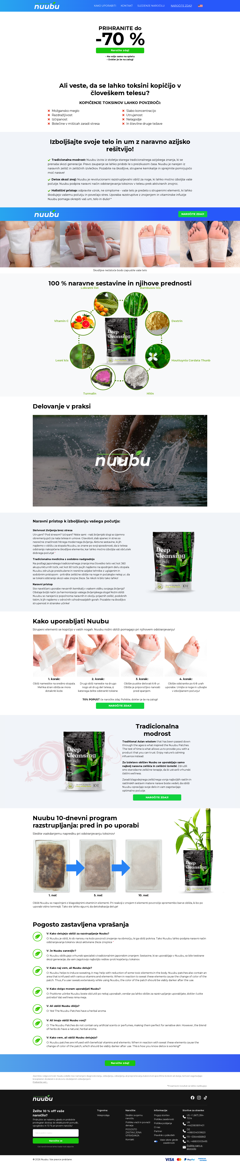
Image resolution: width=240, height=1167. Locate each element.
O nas (157, 1127)
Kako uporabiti (105, 6)
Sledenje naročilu (151, 6)
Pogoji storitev (162, 1115)
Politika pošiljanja (163, 1123)
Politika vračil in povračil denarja (138, 1124)
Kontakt (127, 6)
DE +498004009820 (196, 1131)
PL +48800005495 (197, 1141)
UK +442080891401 (195, 1124)
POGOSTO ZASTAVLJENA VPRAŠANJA (133, 1132)
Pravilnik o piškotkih (164, 1135)
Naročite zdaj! (181, 6)
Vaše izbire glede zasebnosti (166, 1142)
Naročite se (55, 1141)
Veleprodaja (103, 1115)
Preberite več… (40, 1082)
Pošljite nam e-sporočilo (195, 1148)
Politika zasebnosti (164, 1119)
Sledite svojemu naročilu (134, 1117)
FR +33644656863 (196, 1137)
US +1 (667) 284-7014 (195, 1117)
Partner (158, 1131)
